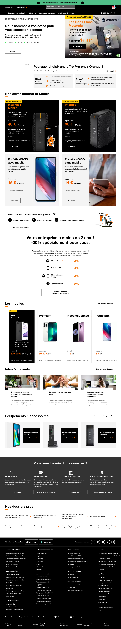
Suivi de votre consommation (16, 559)
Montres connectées (44, 590)
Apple (38, 556)
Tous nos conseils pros (104, 369)
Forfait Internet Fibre (74, 553)
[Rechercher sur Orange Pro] (61, 6)
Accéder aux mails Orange (15, 577)
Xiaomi (39, 564)
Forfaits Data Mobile (12, 607)
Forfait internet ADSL (75, 556)
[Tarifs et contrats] (109, 624)
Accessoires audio (43, 587)
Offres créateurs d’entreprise (108, 553)
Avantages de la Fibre (75, 567)
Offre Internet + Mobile (75, 559)
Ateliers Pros (102, 602)
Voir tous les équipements (103, 416)
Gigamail (71, 574)
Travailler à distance (105, 594)
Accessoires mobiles (44, 579)
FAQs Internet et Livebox (14, 594)
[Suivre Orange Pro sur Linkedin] (108, 542)
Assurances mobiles (74, 585)
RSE (99, 610)
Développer (102, 596)
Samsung (40, 559)
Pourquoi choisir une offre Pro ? (109, 556)
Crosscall (40, 567)
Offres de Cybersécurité (106, 564)
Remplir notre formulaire (103, 492)
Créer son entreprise (105, 580)
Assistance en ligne (12, 574)
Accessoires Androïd (44, 598)
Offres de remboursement (107, 561)
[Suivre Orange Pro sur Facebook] (93, 542)
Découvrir (14, 201)
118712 (101, 570)
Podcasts (101, 605)
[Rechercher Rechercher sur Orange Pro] (73, 7)
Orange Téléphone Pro (75, 590)
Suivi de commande (12, 561)
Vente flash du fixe (43, 596)
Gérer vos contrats (12, 564)
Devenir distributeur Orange (107, 567)
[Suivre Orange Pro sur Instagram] (113, 542)
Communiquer (103, 585)
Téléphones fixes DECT (44, 593)
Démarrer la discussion (21, 227)
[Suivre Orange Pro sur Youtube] (103, 542)
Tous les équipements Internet (47, 604)
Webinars (101, 599)
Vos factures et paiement (14, 556)
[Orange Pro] (11, 12)
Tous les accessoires (44, 601)
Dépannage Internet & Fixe (15, 591)
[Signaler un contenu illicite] (49, 624)
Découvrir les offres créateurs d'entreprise (60, 292)
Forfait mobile (10, 604)
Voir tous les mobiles (105, 303)
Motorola (40, 561)
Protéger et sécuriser (105, 583)
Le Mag (101, 574)
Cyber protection (73, 577)
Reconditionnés (42, 553)
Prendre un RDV (74, 492)
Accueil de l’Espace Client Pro (16, 553)
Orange (39, 570)
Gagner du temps (104, 591)
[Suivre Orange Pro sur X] (98, 542)
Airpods (39, 585)
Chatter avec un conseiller (46, 492)
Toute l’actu (102, 577)
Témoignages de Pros (105, 607)
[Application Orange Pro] (31, 541)
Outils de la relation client (14, 567)
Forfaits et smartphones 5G (15, 609)
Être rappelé (18, 492)
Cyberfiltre (71, 587)
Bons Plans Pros (104, 559)
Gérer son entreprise (105, 588)
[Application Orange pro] (46, 541)
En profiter (14, 146)
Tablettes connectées (44, 582)
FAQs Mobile (10, 596)
